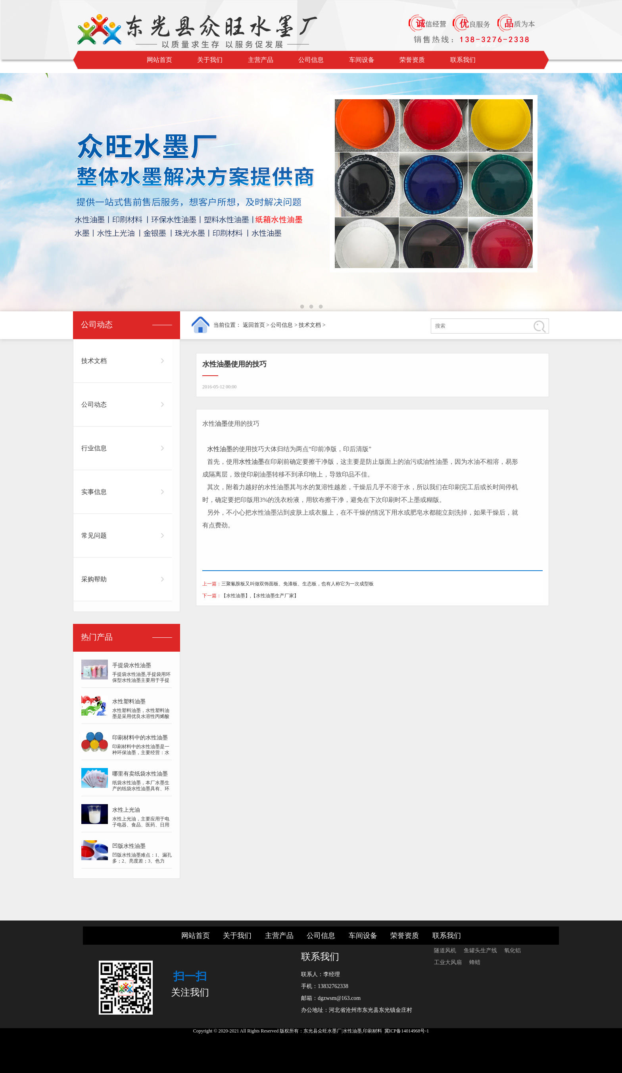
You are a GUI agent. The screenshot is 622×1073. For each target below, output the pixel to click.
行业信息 (94, 448)
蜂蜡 (474, 962)
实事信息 (94, 491)
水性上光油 (126, 810)
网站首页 (159, 59)
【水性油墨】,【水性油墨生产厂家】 (260, 595)
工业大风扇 (448, 962)
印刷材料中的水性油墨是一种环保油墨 (140, 739)
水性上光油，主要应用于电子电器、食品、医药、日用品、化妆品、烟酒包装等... (140, 825)
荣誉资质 (412, 59)
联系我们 (463, 59)
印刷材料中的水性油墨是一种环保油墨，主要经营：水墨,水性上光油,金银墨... (140, 752)
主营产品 (260, 59)
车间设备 (361, 59)
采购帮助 (94, 579)
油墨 (221, 423)
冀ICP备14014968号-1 (406, 1031)
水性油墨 (219, 449)
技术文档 (310, 325)
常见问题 (94, 535)
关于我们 (210, 59)
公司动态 (94, 404)
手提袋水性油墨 (131, 665)
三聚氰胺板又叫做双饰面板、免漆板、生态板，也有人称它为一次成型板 (297, 584)
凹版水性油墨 (129, 846)
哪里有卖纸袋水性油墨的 (140, 775)
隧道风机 (446, 950)
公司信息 (311, 59)
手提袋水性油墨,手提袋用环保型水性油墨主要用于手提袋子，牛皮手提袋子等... (141, 680)
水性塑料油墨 (129, 701)
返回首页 (254, 325)
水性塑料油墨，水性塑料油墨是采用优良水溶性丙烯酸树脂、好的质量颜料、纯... (140, 716)
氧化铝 (512, 950)
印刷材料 (372, 1031)
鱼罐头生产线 (481, 950)
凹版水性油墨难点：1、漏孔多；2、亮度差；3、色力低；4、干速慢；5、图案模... (142, 864)
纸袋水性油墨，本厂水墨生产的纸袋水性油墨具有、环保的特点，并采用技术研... (140, 788)
